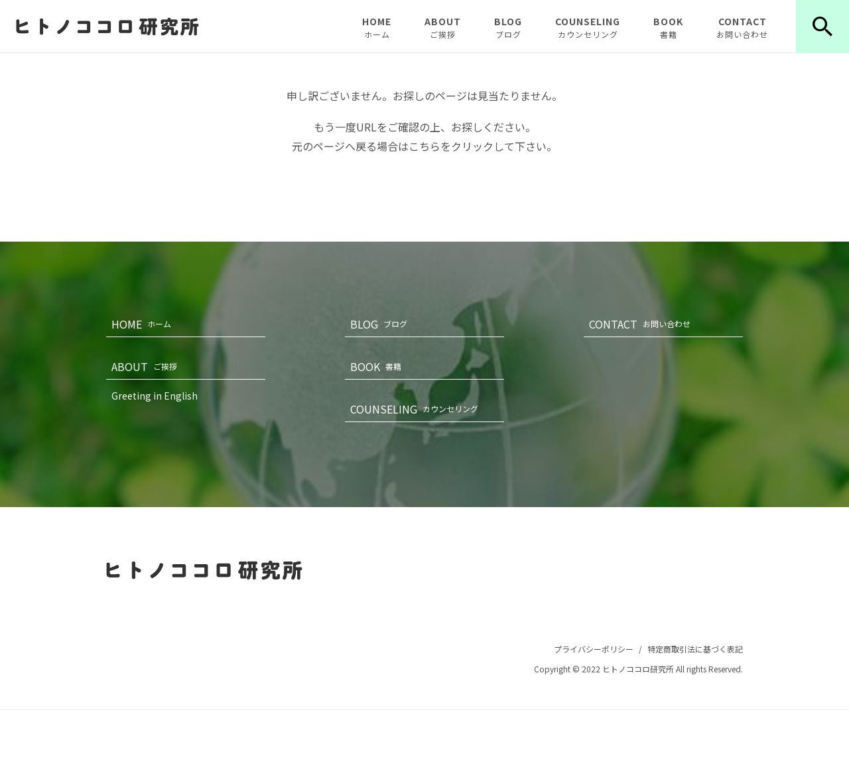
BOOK (668, 27)
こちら (424, 146)
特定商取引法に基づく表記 (695, 648)
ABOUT (442, 27)
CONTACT (742, 27)
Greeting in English (154, 395)
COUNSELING (587, 27)
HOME (376, 27)
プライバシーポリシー (593, 648)
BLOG (508, 27)
